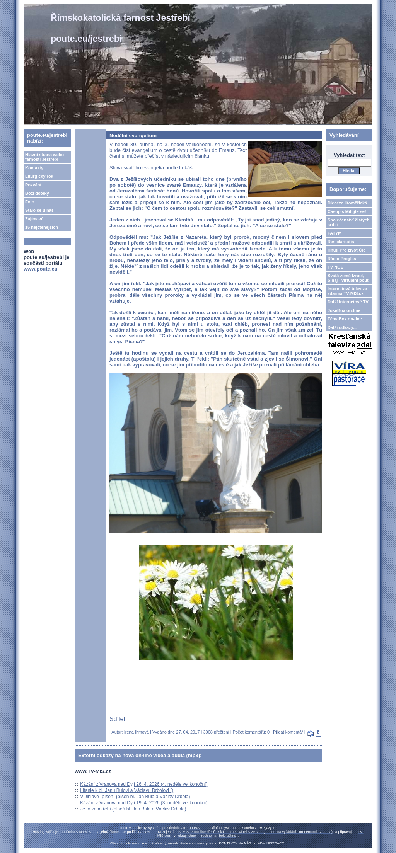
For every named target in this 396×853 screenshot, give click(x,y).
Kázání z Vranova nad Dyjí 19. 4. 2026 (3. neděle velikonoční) (143, 802)
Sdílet (117, 719)
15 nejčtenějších (41, 227)
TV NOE (335, 267)
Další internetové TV (348, 302)
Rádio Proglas (342, 258)
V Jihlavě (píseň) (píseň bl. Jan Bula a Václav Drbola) (135, 796)
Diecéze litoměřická (347, 203)
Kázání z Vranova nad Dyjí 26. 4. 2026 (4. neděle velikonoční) (143, 784)
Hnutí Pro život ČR (346, 250)
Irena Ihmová (136, 732)
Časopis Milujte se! (347, 211)
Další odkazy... (342, 327)
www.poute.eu (41, 269)
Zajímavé (34, 218)
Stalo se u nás (39, 210)
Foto (29, 201)
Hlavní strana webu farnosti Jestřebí (44, 157)
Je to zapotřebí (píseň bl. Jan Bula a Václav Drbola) (133, 809)
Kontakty (34, 167)
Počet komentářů (249, 732)
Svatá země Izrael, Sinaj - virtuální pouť (348, 278)
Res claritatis (341, 241)
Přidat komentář (288, 732)
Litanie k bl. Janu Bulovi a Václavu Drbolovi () (126, 790)
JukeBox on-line (344, 310)
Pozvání (33, 184)
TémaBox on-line (345, 319)
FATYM (334, 233)
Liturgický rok (39, 176)
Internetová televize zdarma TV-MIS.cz (347, 291)
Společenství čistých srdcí (349, 222)
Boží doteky (37, 193)
